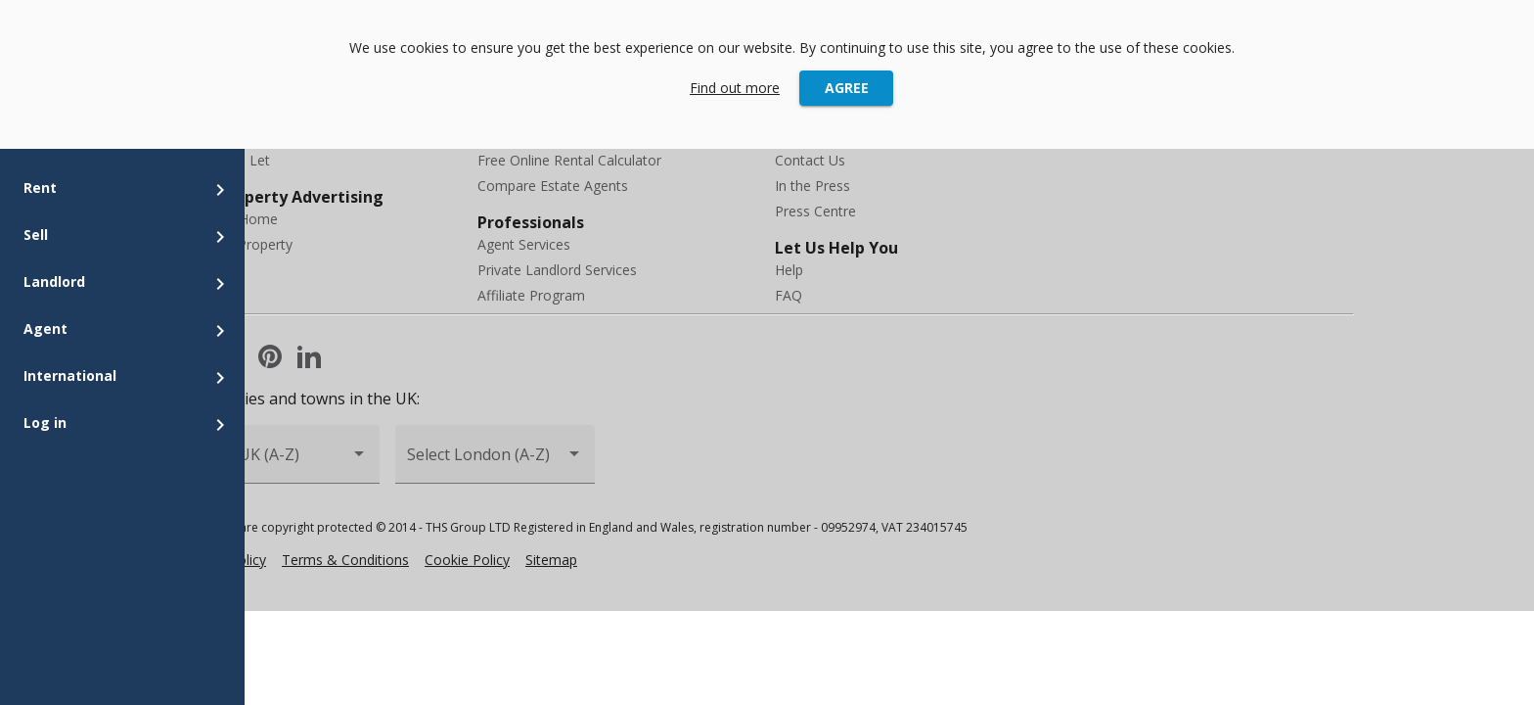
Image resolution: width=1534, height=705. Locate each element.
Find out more (735, 87)
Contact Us (810, 160)
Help (789, 269)
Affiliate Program (531, 295)
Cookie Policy (467, 559)
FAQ (788, 295)
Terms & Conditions (345, 559)
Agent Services (523, 244)
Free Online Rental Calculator (569, 160)
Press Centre (815, 211)
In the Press (812, 185)
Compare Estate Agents (552, 185)
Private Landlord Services (557, 269)
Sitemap (551, 559)
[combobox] (280, 462)
